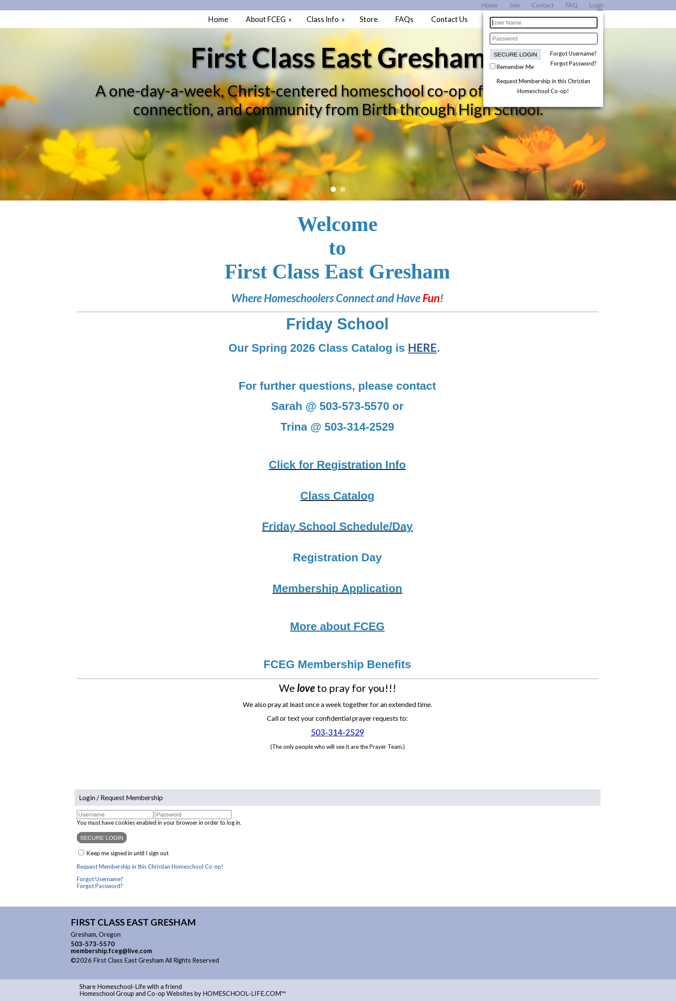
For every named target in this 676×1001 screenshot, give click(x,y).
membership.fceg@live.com (111, 950)
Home (218, 19)
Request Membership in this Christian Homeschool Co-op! (150, 866)
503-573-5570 (93, 944)
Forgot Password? (574, 63)
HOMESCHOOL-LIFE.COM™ (244, 993)
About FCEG (269, 19)
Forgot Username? (573, 53)
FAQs (404, 19)
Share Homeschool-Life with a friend (130, 986)
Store (369, 19)
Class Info (326, 19)
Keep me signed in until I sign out (128, 853)
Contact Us (449, 19)
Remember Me (515, 66)
